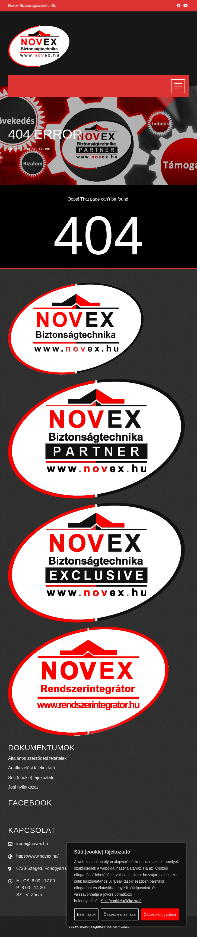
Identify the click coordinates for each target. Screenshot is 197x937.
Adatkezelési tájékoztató (31, 767)
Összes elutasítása (120, 914)
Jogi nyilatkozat (23, 787)
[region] (126, 884)
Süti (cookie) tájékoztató (121, 901)
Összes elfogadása (160, 914)
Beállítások (86, 914)
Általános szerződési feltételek (37, 758)
